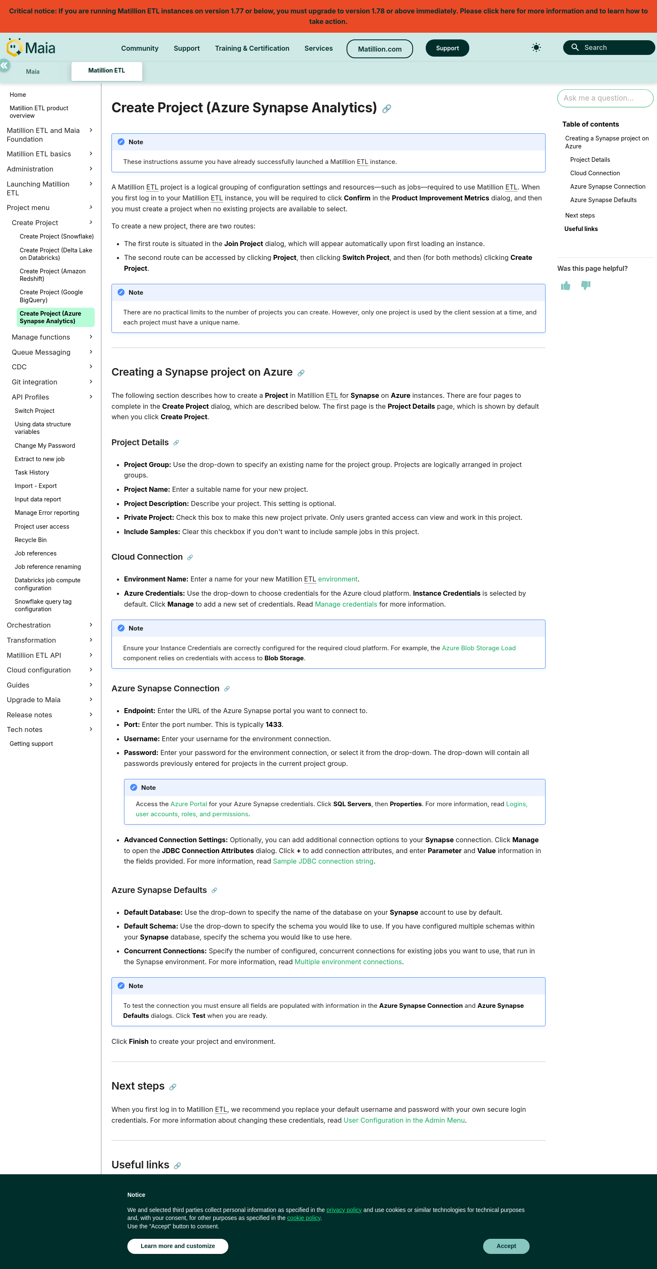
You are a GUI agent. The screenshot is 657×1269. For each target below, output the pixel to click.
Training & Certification (252, 48)
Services (319, 48)
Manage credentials (346, 604)
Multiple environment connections (348, 962)
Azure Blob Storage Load (479, 648)
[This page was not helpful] (585, 285)
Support (187, 48)
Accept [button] (506, 1246)
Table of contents (590, 124)
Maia (33, 71)
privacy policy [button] (344, 1210)
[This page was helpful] (565, 285)
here (507, 11)
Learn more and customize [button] (178, 1246)
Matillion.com (379, 49)
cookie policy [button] (303, 1218)
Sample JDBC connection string (323, 861)
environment (337, 579)
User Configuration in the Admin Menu (404, 1120)
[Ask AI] (605, 98)
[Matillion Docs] (30, 47)
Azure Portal (189, 804)
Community (140, 48)
